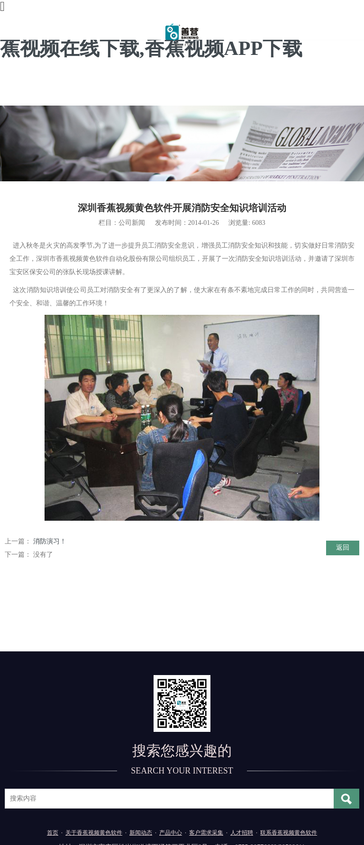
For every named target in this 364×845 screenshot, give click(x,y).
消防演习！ (49, 541)
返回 (342, 547)
